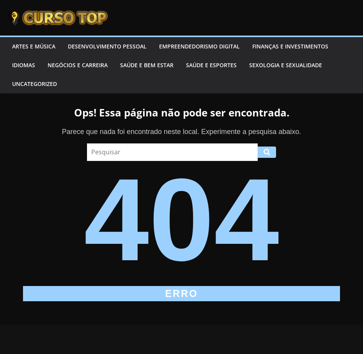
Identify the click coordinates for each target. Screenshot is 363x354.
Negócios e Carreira (78, 65)
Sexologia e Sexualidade (285, 65)
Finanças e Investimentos (290, 46)
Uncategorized (34, 84)
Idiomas (23, 65)
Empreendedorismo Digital (199, 46)
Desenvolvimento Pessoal (107, 46)
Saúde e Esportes (211, 65)
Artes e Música (33, 46)
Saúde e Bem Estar (147, 65)
